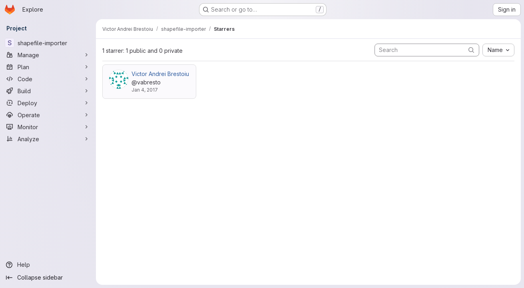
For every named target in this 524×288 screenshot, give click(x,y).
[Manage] (48, 54)
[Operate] (48, 114)
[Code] (48, 78)
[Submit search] (471, 50)
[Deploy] (48, 102)
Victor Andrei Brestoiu (160, 73)
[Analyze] (48, 138)
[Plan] (48, 66)
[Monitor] (48, 126)
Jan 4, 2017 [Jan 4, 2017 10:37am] (144, 90)
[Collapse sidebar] (48, 277)
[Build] (48, 90)
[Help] (48, 264)
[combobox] (498, 50)
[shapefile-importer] (48, 42)
